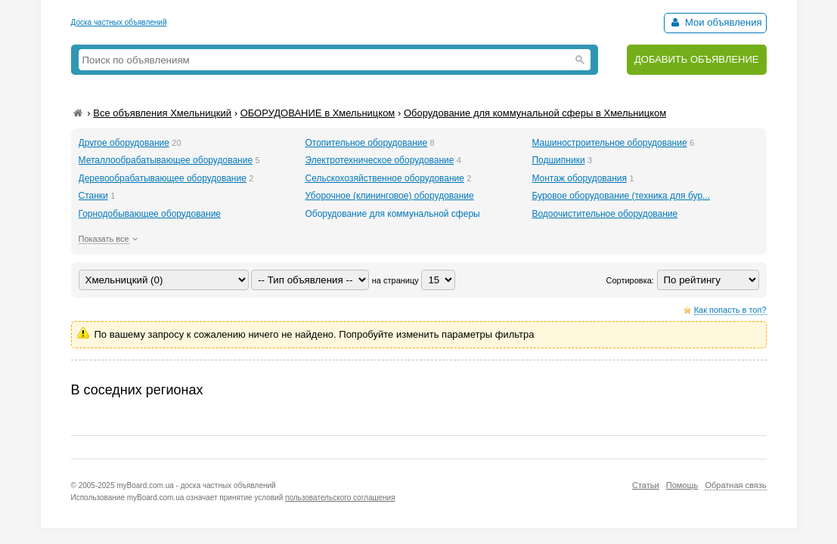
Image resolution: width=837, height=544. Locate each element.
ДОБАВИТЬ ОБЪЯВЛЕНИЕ (696, 59)
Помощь (682, 485)
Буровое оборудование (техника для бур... (621, 195)
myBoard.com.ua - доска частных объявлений (195, 485)
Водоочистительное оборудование (604, 214)
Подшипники (558, 160)
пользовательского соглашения (340, 497)
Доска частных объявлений (119, 22)
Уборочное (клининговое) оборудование (389, 195)
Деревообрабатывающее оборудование (162, 178)
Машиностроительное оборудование (609, 143)
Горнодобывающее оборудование (150, 214)
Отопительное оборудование (366, 143)
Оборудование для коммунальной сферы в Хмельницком (535, 113)
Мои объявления (714, 22)
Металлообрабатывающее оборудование (166, 160)
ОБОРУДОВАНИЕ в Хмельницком (317, 113)
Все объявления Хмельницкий (162, 113)
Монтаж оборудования (579, 178)
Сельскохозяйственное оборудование (384, 178)
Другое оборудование (124, 143)
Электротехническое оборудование (379, 160)
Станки (93, 195)
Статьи (645, 485)
